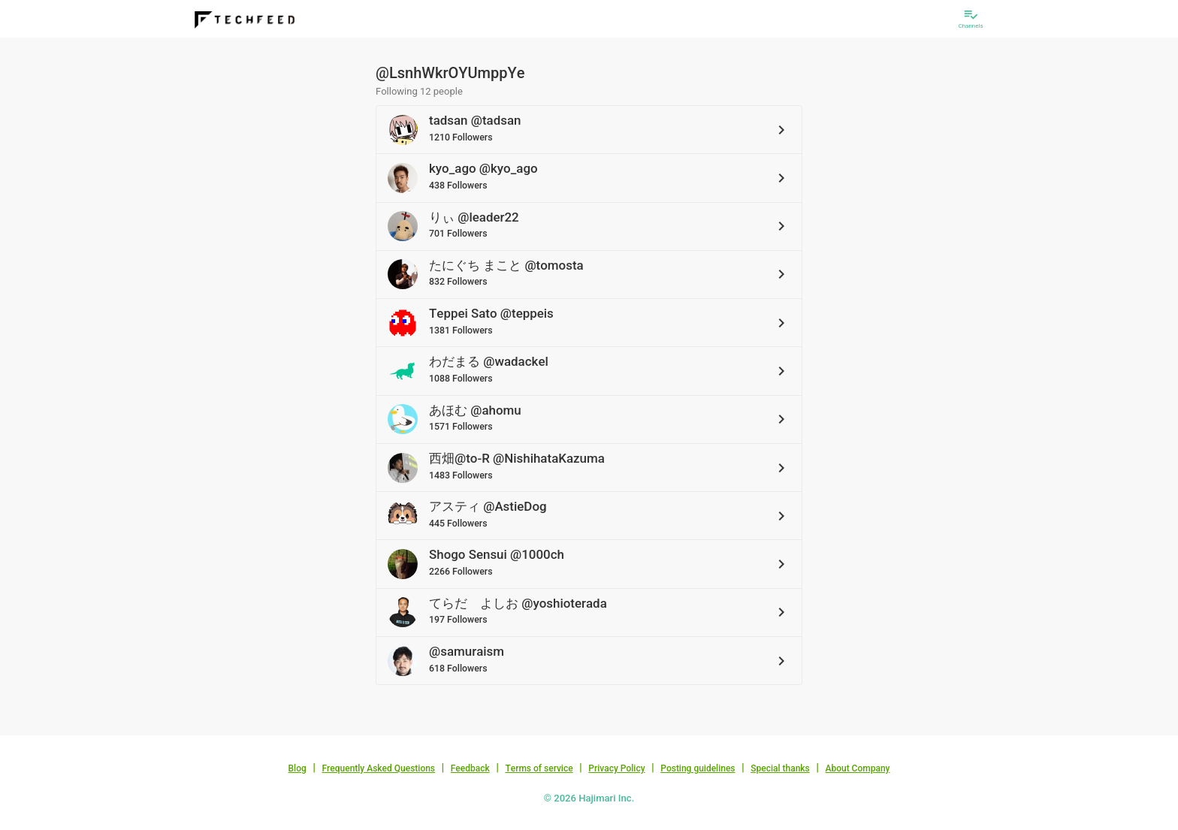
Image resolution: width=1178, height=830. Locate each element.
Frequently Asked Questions (378, 768)
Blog (297, 768)
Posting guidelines (697, 768)
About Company (857, 768)
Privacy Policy (616, 768)
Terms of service (538, 768)
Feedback (470, 768)
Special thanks (780, 768)
